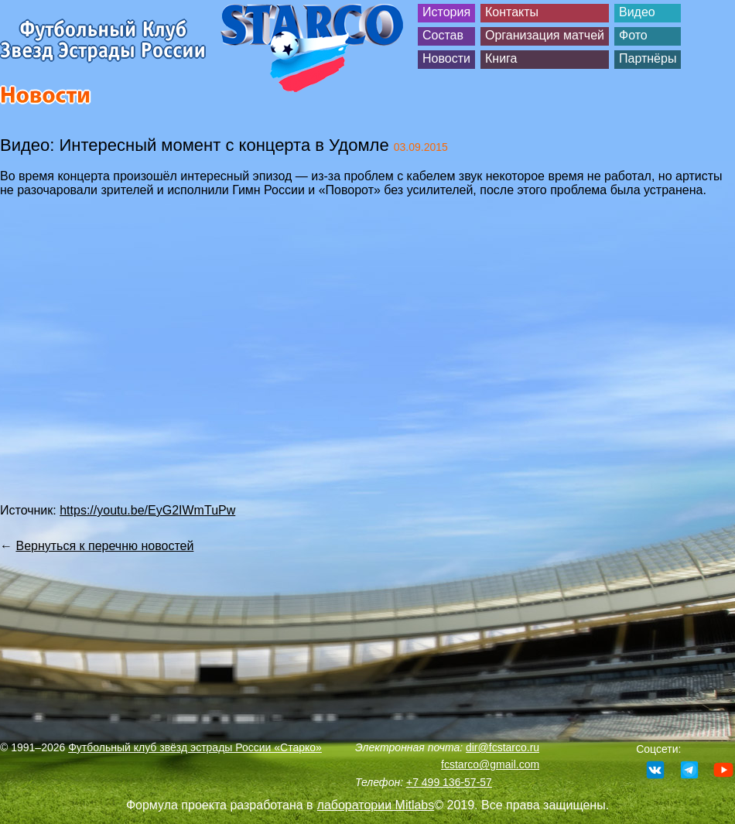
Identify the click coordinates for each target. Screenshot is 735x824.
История (446, 12)
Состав (442, 35)
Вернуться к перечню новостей (104, 545)
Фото (633, 35)
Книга (501, 58)
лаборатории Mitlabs (376, 805)
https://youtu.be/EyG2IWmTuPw (147, 510)
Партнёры (647, 58)
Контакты (511, 12)
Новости (446, 58)
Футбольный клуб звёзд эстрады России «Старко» (195, 747)
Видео (637, 12)
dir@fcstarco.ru (502, 747)
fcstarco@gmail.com (490, 764)
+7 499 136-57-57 (449, 782)
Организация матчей (544, 35)
